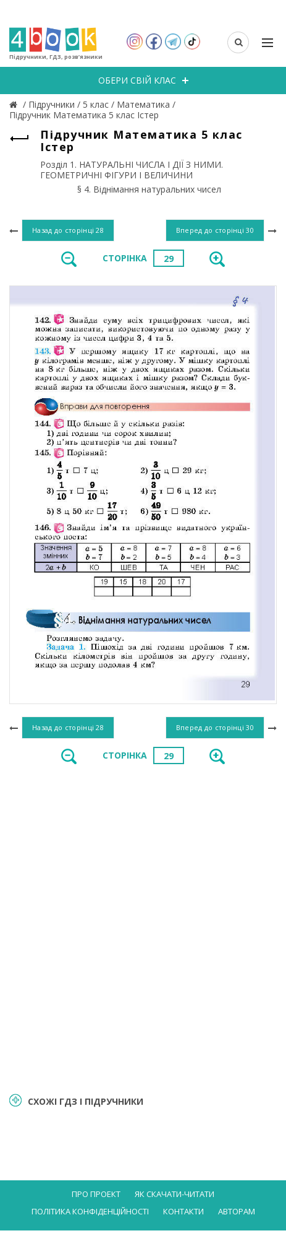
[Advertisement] (143, 927)
